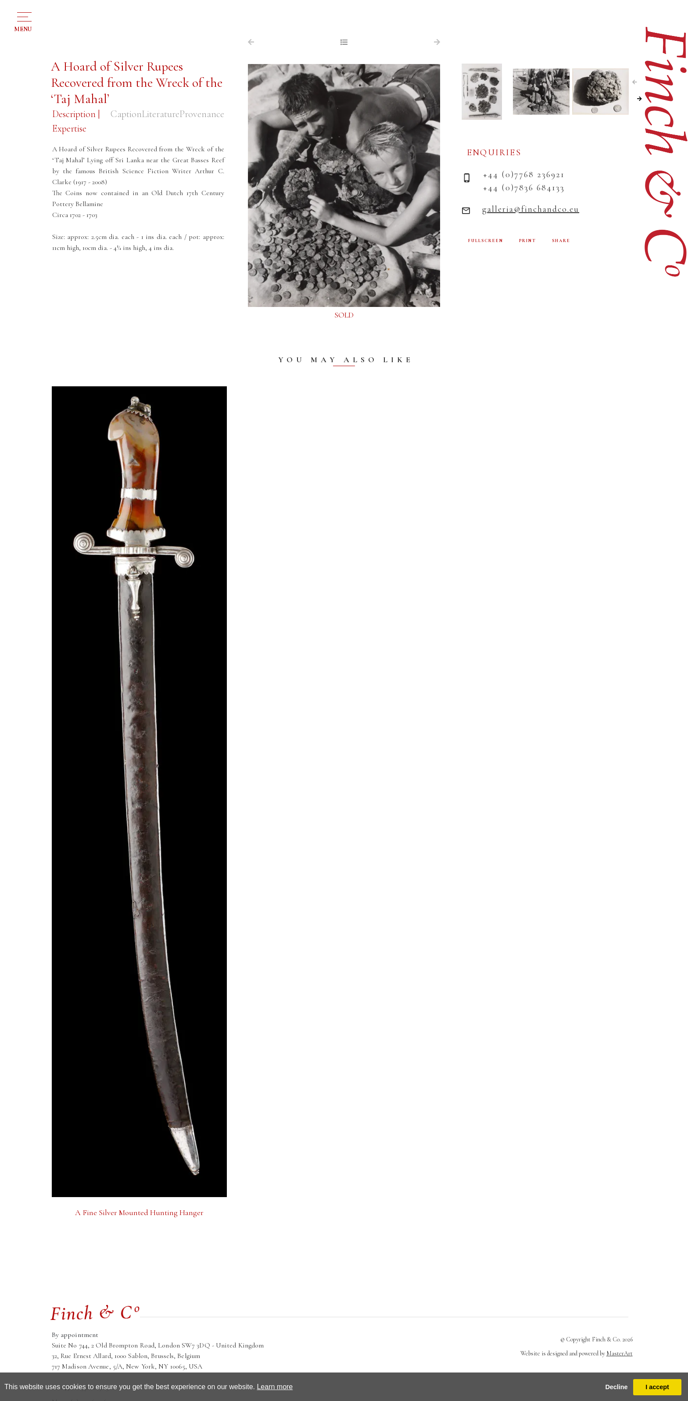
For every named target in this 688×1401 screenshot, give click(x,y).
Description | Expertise (76, 121)
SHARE (561, 240)
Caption (126, 114)
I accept (657, 1386)
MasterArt (619, 1353)
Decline (616, 1386)
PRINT (527, 240)
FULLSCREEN (485, 240)
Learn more (275, 1386)
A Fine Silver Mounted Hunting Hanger (139, 1212)
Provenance (201, 114)
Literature (160, 114)
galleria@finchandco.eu (530, 209)
